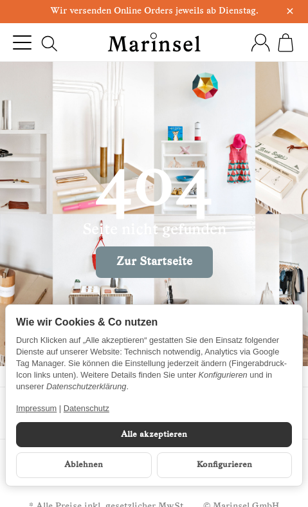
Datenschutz (86, 408)
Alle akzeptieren (154, 434)
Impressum (36, 408)
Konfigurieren (224, 465)
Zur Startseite (154, 262)
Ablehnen (83, 465)
